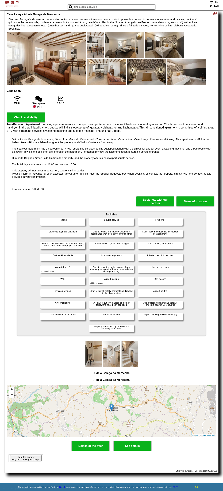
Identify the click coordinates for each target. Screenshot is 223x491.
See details (132, 445)
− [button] (11, 395)
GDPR (175, 487)
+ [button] (11, 389)
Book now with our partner (155, 201)
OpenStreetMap (208, 435)
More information (195, 201)
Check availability (25, 117)
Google (62, 487)
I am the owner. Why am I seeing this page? (25, 458)
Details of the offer (90, 445)
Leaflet (195, 435)
